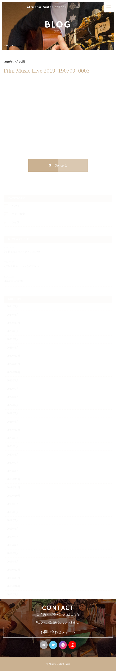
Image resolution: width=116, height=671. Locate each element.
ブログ (18, 46)
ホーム (7, 46)
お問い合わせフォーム (58, 632)
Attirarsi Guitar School (46, 7)
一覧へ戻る (58, 165)
